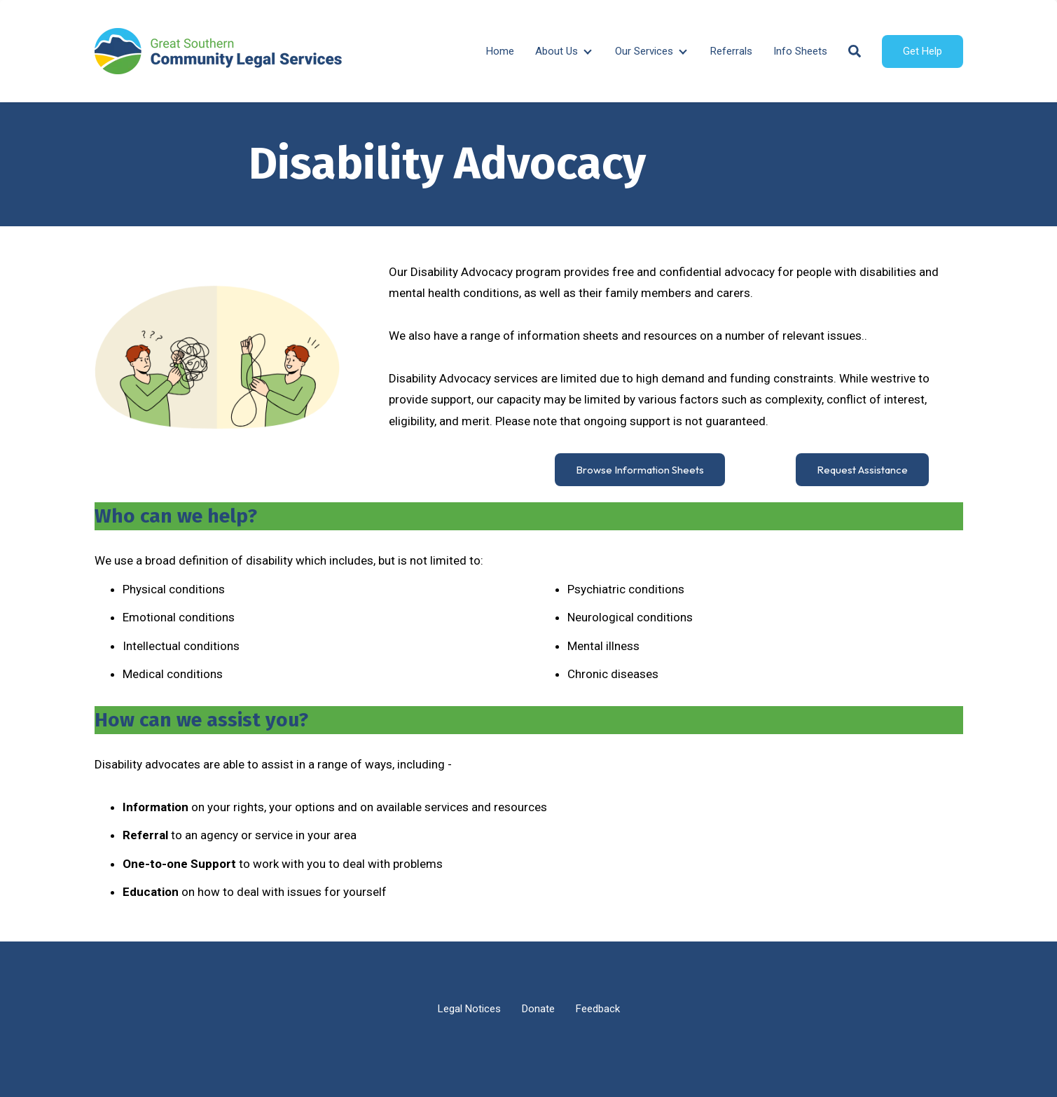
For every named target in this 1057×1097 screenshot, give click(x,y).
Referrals (731, 51)
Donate (538, 1008)
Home (500, 51)
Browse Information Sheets (640, 469)
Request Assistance (862, 469)
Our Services (644, 51)
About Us (556, 51)
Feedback (598, 1008)
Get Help (922, 51)
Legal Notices (469, 1008)
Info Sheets (800, 51)
